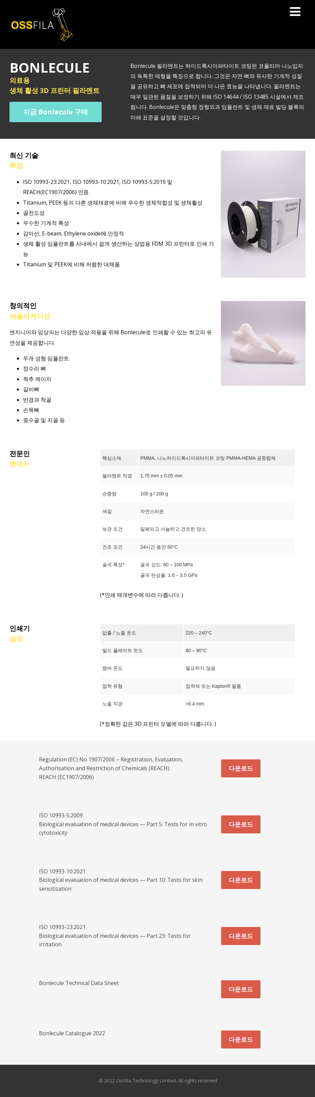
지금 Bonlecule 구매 (55, 111)
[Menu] (295, 11)
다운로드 (241, 768)
